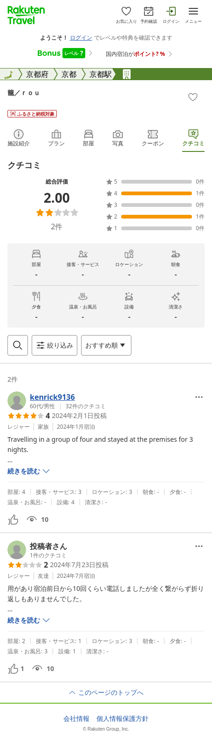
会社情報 (76, 718)
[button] (56, 400)
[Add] (193, 97)
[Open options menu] (106, 345)
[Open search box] (17, 345)
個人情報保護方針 (122, 718)
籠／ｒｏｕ (23, 92)
